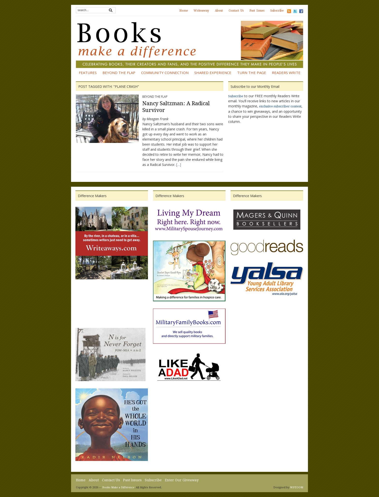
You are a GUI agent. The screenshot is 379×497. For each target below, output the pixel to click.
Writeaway (201, 10)
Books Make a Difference (118, 487)
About (219, 10)
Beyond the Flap (118, 72)
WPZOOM (296, 487)
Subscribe (277, 10)
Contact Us (236, 10)
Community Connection (165, 72)
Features (88, 72)
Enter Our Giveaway (182, 480)
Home (183, 10)
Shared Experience (212, 72)
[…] (178, 164)
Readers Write (286, 72)
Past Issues (256, 10)
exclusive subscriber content (280, 106)
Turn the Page (251, 72)
